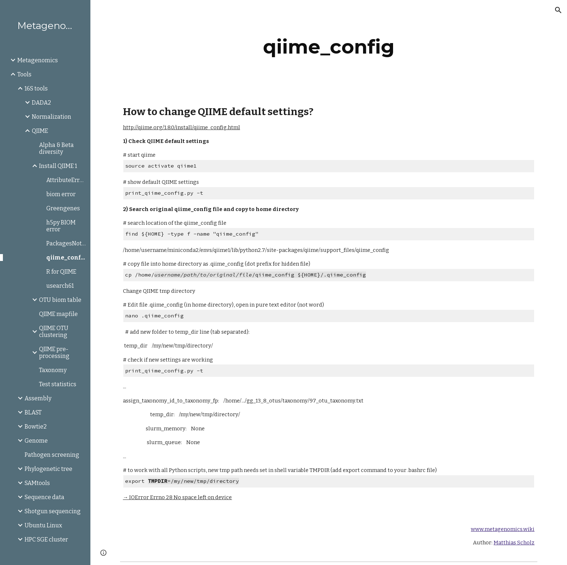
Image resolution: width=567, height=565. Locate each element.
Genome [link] (36, 440)
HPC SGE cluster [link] (46, 539)
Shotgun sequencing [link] (53, 511)
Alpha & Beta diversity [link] (56, 148)
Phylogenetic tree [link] (48, 468)
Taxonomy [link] (53, 370)
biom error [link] (61, 194)
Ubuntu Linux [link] (43, 525)
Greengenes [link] (63, 208)
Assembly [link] (38, 398)
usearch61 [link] (60, 285)
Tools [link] (24, 74)
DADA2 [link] (41, 102)
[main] (328, 47)
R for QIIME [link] (61, 271)
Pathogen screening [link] (52, 454)
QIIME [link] (40, 130)
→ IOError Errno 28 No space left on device (177, 497)
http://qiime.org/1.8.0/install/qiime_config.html (181, 127)
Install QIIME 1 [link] (58, 166)
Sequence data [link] (44, 497)
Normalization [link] (51, 116)
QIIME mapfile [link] (58, 314)
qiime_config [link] (66, 257)
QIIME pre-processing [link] (54, 352)
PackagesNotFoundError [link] (66, 243)
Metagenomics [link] (37, 60)
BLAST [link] (33, 412)
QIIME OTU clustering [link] (53, 331)
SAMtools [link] (37, 483)
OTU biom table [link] (60, 299)
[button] (558, 10)
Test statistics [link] (57, 384)
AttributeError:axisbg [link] (66, 180)
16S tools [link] (36, 88)
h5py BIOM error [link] (61, 226)
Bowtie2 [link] (36, 426)
